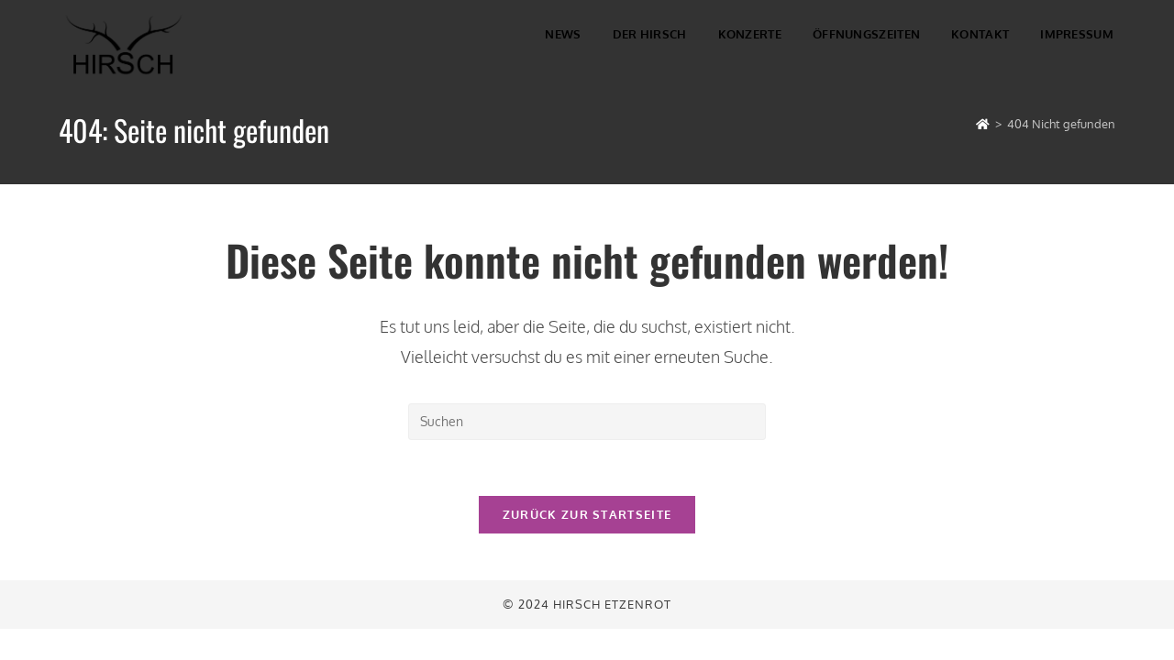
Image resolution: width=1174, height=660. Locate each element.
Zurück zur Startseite (587, 514)
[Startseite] (983, 123)
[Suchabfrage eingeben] (587, 421)
